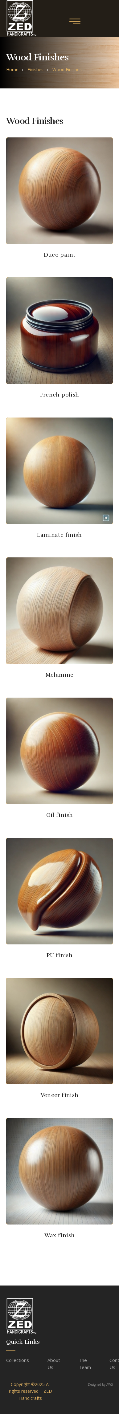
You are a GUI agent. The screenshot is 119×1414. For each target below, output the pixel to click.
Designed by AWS (100, 1384)
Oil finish (59, 815)
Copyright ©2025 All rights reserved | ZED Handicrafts (30, 1391)
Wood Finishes (67, 69)
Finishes (35, 69)
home (12, 69)
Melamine (60, 674)
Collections (17, 1360)
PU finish (59, 955)
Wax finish (59, 1235)
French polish (59, 394)
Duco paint (60, 254)
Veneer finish (60, 1095)
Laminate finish (59, 535)
